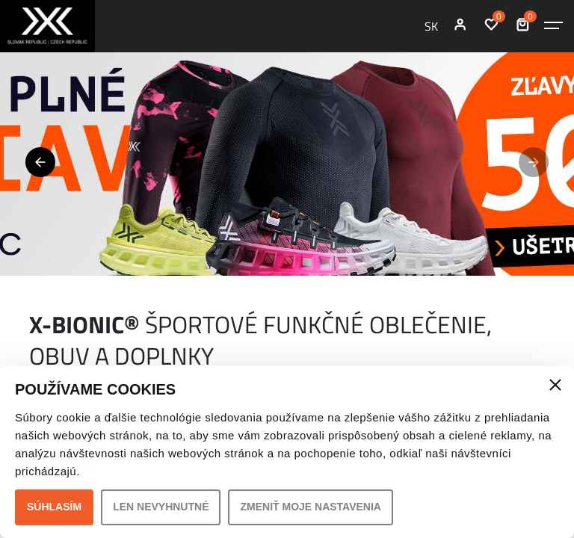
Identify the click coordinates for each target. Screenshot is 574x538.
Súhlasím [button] (54, 507)
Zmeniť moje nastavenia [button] (310, 507)
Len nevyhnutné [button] (161, 507)
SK (431, 26)
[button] (40, 162)
